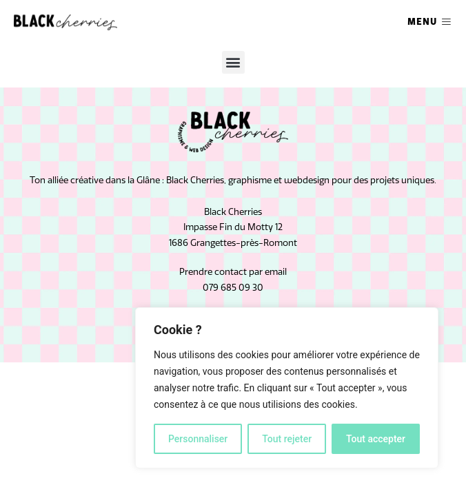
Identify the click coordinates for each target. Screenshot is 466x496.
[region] (286, 387)
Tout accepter (375, 438)
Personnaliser (197, 438)
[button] (233, 62)
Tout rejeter (287, 438)
